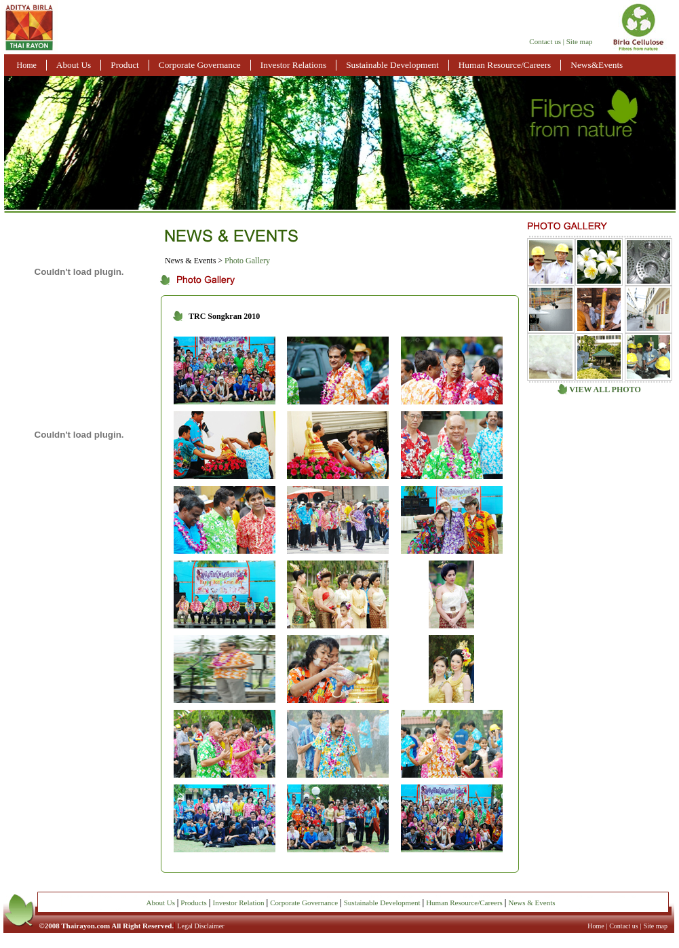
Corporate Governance (200, 65)
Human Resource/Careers (505, 65)
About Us (73, 65)
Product (124, 65)
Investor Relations (293, 65)
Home (27, 65)
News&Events (596, 65)
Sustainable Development (392, 65)
